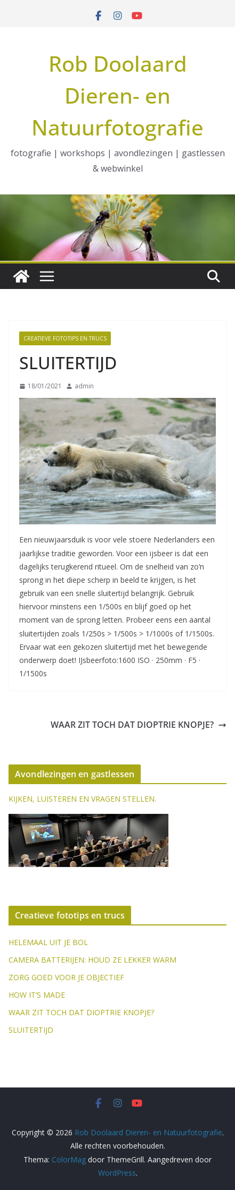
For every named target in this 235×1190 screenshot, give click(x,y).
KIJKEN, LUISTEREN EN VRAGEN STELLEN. (82, 799)
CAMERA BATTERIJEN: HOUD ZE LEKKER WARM (92, 960)
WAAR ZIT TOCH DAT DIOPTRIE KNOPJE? (138, 724)
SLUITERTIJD (31, 1030)
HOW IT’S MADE (37, 995)
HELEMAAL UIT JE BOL (48, 942)
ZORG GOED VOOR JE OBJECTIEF (66, 977)
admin (84, 385)
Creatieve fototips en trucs (65, 338)
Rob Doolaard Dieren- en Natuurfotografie (117, 95)
